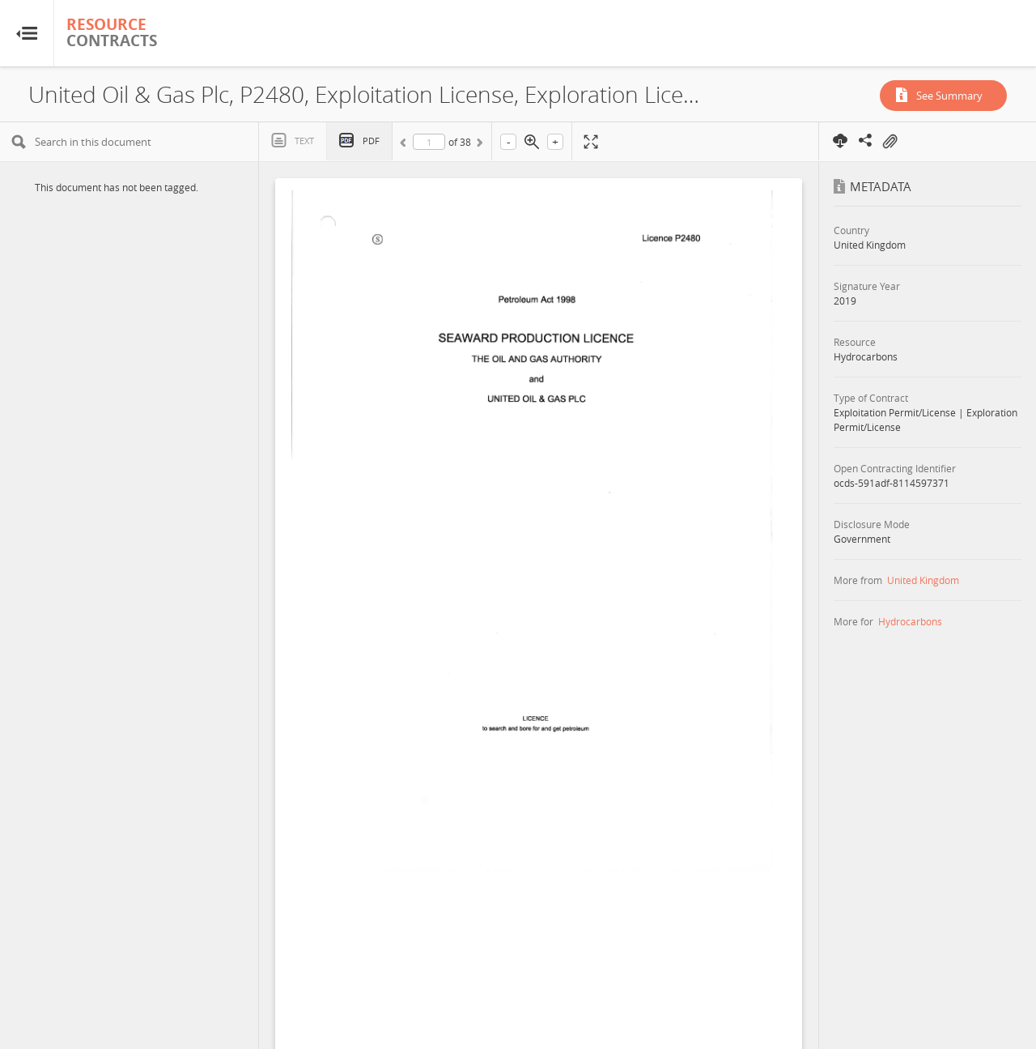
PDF (371, 140)
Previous (405, 145)
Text (304, 140)
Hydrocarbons (910, 621)
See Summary (949, 95)
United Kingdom (923, 580)
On (889, 142)
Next (478, 145)
